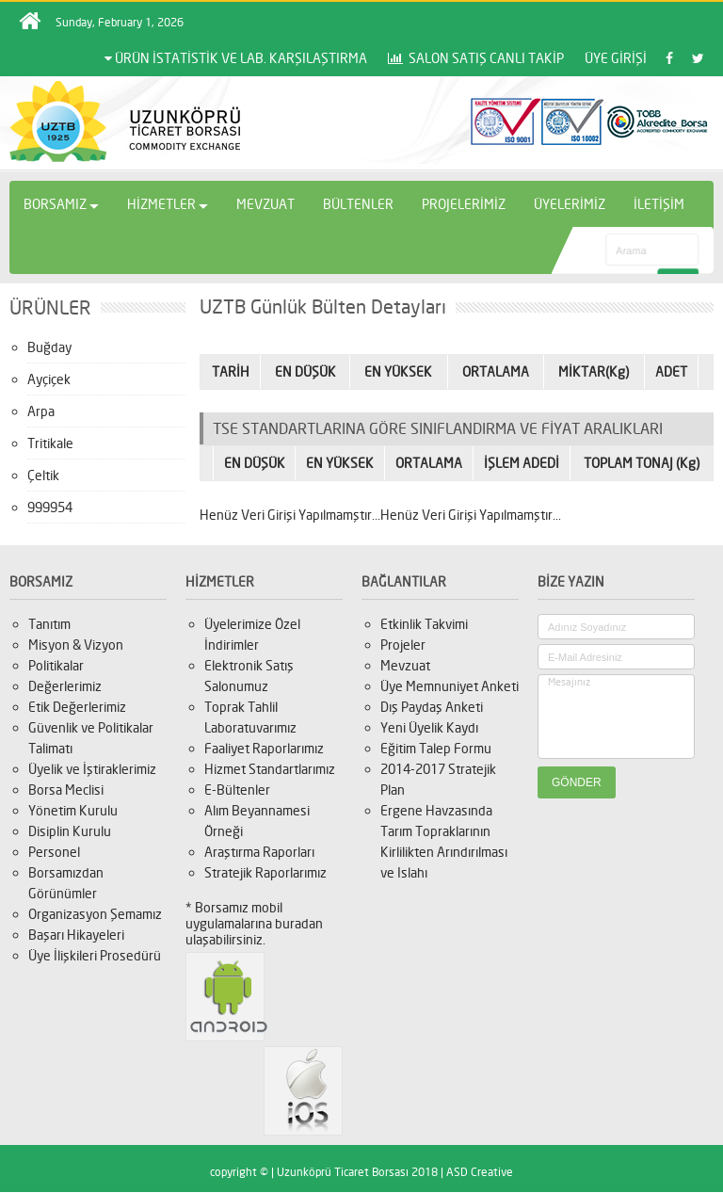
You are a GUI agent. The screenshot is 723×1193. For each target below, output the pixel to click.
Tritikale (50, 443)
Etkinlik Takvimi (424, 624)
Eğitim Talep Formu (435, 748)
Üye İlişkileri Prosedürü (94, 955)
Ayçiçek (49, 379)
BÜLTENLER (358, 204)
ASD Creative (479, 1172)
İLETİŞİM (659, 204)
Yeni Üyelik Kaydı (429, 727)
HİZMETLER (167, 204)
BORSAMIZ (61, 204)
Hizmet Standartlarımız (269, 769)
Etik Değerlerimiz (77, 707)
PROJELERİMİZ (464, 204)
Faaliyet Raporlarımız (264, 748)
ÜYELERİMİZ (569, 204)
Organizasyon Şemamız (95, 914)
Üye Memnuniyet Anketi (449, 686)
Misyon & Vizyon (75, 645)
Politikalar (56, 665)
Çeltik (43, 475)
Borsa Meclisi (66, 790)
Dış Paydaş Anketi (431, 707)
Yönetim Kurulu (73, 810)
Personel (54, 852)
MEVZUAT (265, 204)
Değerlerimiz (65, 686)
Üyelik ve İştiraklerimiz (92, 769)
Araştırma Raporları (259, 852)
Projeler (403, 645)
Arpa (41, 411)
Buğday (49, 347)
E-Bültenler (237, 790)
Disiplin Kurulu (69, 831)
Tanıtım (49, 624)
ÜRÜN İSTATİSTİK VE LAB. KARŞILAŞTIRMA (235, 58)
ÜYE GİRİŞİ (616, 58)
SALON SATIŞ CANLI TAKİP (476, 58)
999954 (49, 507)
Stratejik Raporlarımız (265, 872)
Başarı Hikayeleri (76, 935)
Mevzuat (405, 665)
